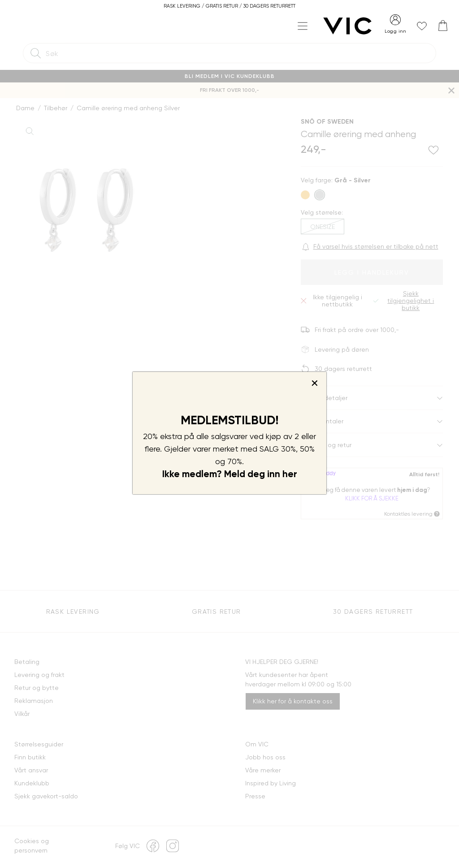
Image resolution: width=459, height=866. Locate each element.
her (289, 474)
